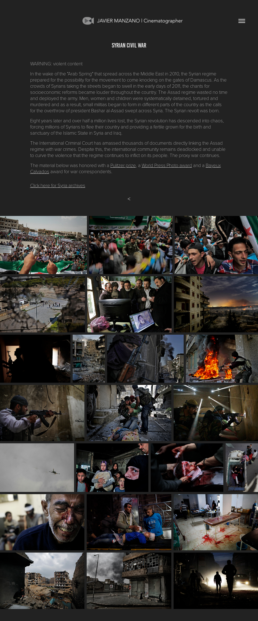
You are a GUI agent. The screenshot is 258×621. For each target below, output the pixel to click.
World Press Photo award (167, 165)
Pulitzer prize (123, 165)
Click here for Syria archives (57, 185)
